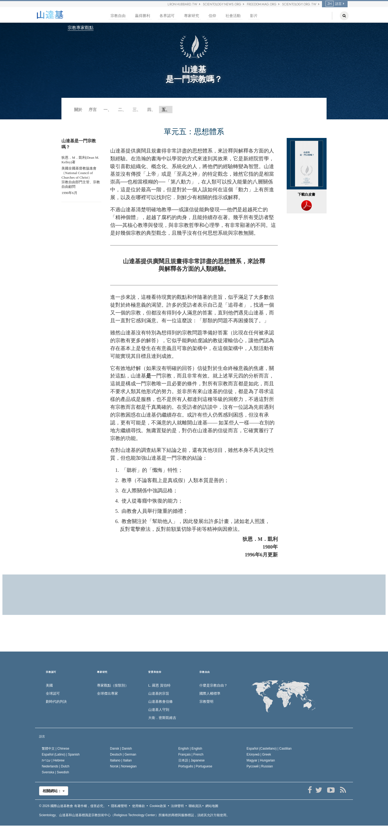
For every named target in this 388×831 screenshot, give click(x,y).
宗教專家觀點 (80, 27)
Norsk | (123, 766)
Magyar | (261, 760)
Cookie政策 (158, 806)
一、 (107, 109)
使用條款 (138, 806)
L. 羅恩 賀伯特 (159, 685)
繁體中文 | (55, 748)
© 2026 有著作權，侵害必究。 (72, 806)
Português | (195, 766)
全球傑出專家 (107, 693)
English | (190, 748)
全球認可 (53, 693)
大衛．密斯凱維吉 (162, 718)
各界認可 (167, 16)
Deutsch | (123, 754)
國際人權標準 (209, 693)
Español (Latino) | (61, 754)
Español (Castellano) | (269, 748)
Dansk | (121, 748)
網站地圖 (211, 806)
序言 (93, 109)
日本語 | (191, 760)
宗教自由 (118, 16)
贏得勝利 (142, 16)
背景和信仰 (154, 672)
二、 (122, 109)
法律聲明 (177, 806)
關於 (78, 109)
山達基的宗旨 (158, 693)
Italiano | (121, 760)
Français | (190, 754)
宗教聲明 (206, 702)
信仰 (212, 16)
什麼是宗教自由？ (213, 685)
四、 (151, 109)
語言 (333, 3)
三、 (137, 109)
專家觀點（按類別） (113, 685)
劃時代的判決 (56, 702)
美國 (49, 685)
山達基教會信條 (160, 702)
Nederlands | (56, 766)
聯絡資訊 (195, 806)
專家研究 (191, 16)
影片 (254, 16)
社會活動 (233, 16)
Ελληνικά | (259, 754)
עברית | (53, 760)
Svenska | (55, 772)
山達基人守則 (158, 710)
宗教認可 (51, 672)
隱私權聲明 (119, 806)
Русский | (260, 766)
